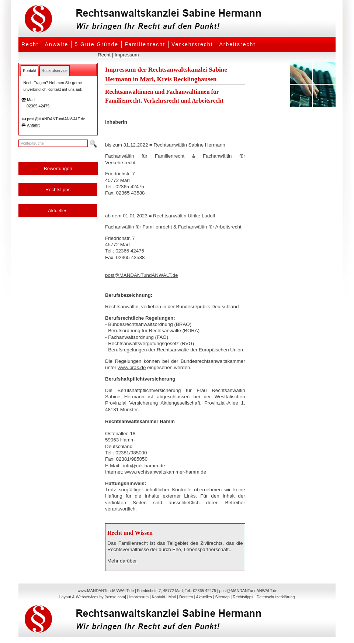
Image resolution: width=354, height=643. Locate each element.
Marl (172, 597)
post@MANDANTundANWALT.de (56, 119)
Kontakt (158, 597)
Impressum (127, 55)
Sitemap (222, 597)
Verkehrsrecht (192, 44)
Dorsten (186, 597)
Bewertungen (58, 168)
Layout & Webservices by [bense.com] (92, 597)
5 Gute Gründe (96, 44)
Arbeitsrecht (237, 44)
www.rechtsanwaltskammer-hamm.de (165, 472)
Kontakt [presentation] (29, 70)
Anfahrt (33, 125)
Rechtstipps (57, 189)
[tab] (29, 70)
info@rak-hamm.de (144, 465)
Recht (30, 44)
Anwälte (57, 44)
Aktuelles (57, 210)
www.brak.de (132, 367)
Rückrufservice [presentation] (54, 70)
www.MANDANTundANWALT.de (106, 590)
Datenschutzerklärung (276, 597)
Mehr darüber (122, 561)
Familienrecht (145, 44)
